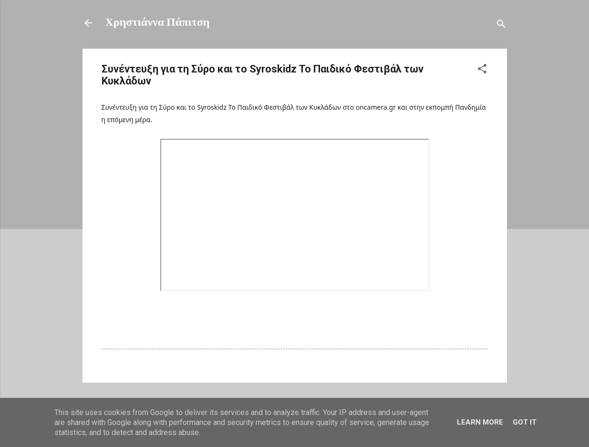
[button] (482, 71)
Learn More (480, 422)
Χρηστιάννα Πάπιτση (157, 23)
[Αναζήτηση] (501, 26)
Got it (525, 422)
